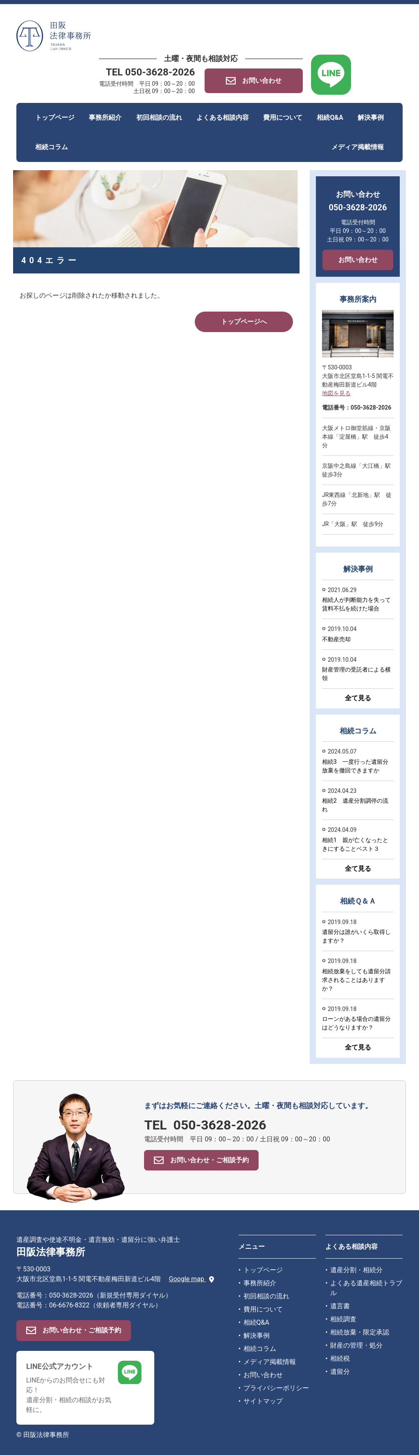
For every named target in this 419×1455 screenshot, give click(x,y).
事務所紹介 (105, 117)
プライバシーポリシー (276, 1388)
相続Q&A (330, 117)
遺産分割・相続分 (356, 1270)
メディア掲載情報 (357, 147)
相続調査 (343, 1319)
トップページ (54, 117)
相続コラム (51, 147)
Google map (191, 1279)
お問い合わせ (358, 260)
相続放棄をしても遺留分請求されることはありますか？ (356, 980)
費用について (282, 117)
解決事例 (371, 117)
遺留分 (340, 1371)
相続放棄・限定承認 (359, 1332)
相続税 (340, 1358)
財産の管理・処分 (356, 1345)
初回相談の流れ (159, 117)
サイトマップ (263, 1401)
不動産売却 (336, 639)
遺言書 (340, 1306)
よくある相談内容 (222, 117)
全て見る (358, 698)
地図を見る (336, 393)
